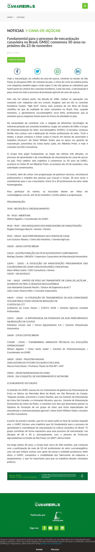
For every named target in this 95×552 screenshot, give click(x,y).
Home (9, 17)
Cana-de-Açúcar (44, 30)
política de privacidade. (51, 545)
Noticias (21, 17)
